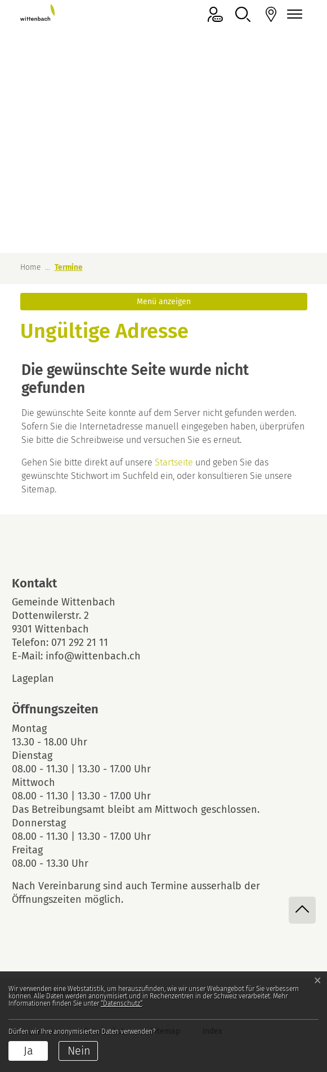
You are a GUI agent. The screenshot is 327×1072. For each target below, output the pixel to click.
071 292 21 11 (79, 642)
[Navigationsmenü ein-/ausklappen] (293, 14)
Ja (28, 1050)
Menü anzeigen (164, 301)
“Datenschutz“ (121, 1003)
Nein (79, 1050)
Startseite (174, 462)
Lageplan (43, 678)
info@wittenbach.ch (93, 656)
